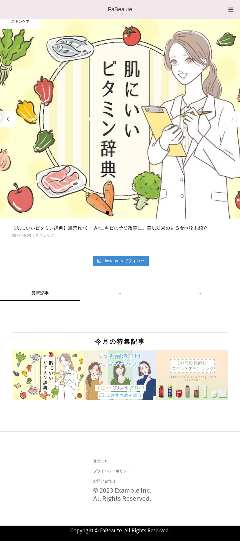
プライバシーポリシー (112, 471)
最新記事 (40, 293)
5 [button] (132, 212)
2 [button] (113, 212)
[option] (120, 129)
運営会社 (100, 461)
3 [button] (120, 212)
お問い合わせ (104, 481)
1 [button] (107, 212)
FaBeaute (120, 9)
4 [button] (126, 212)
